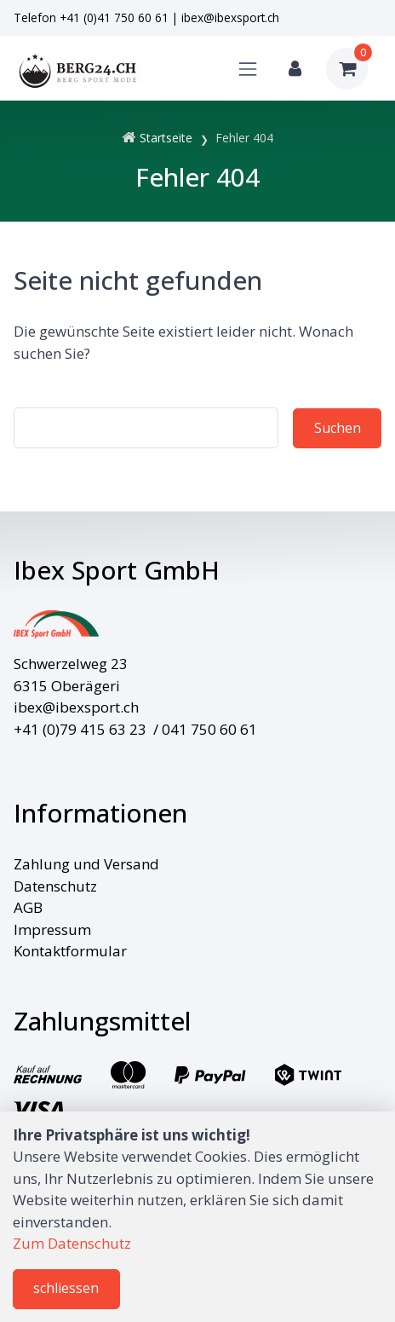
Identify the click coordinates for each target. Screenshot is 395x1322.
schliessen (66, 1288)
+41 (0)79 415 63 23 (80, 729)
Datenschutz (55, 886)
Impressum (52, 929)
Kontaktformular (70, 951)
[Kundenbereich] (295, 68)
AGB (28, 907)
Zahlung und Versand (86, 864)
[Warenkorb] (347, 68)
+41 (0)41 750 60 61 (114, 17)
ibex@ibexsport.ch (230, 17)
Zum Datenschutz (72, 1243)
